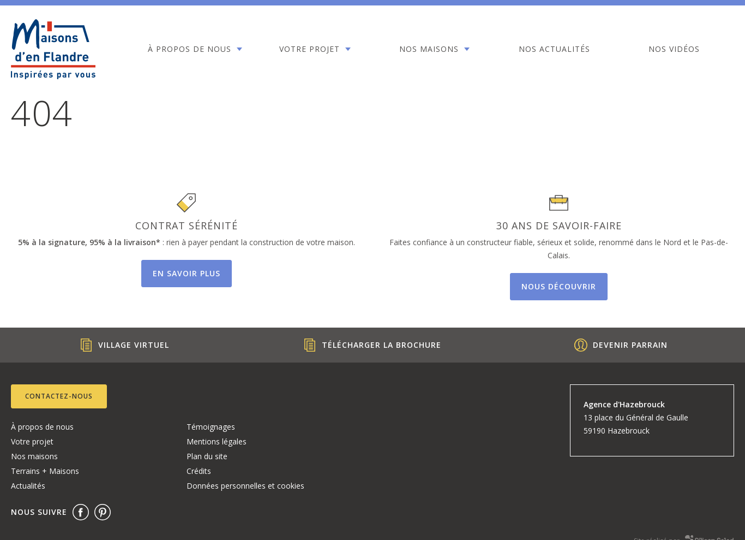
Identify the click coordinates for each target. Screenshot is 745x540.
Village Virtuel (124, 345)
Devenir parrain (621, 345)
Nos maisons (379, 41)
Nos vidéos (584, 41)
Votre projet (279, 41)
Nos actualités (484, 41)
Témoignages (211, 427)
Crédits (199, 471)
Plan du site (207, 456)
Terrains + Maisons (45, 471)
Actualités (28, 485)
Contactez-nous (59, 396)
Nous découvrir (558, 286)
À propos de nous (179, 48)
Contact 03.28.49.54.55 (684, 49)
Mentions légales (217, 441)
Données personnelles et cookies (245, 485)
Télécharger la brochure (372, 345)
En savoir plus (186, 273)
